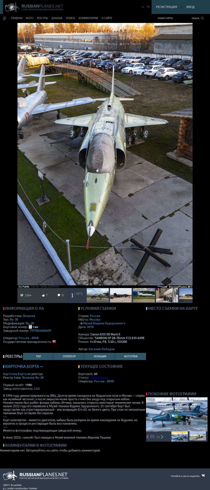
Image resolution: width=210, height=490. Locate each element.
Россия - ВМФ (29, 338)
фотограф (130, 356)
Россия (95, 316)
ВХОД (190, 7)
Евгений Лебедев (102, 349)
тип (35, 327)
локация (100, 356)
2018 (90, 327)
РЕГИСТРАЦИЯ (166, 7)
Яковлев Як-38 (32, 377)
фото (29, 18)
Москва (94, 319)
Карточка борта (15, 374)
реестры (42, 18)
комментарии (88, 18)
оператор (69, 356)
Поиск (198, 18)
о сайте (107, 18)
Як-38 (14, 319)
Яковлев (29, 316)
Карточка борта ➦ (24, 366)
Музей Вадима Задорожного (104, 323)
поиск (70, 18)
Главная (16, 18)
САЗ (37, 388)
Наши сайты (165, 18)
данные (57, 18)
